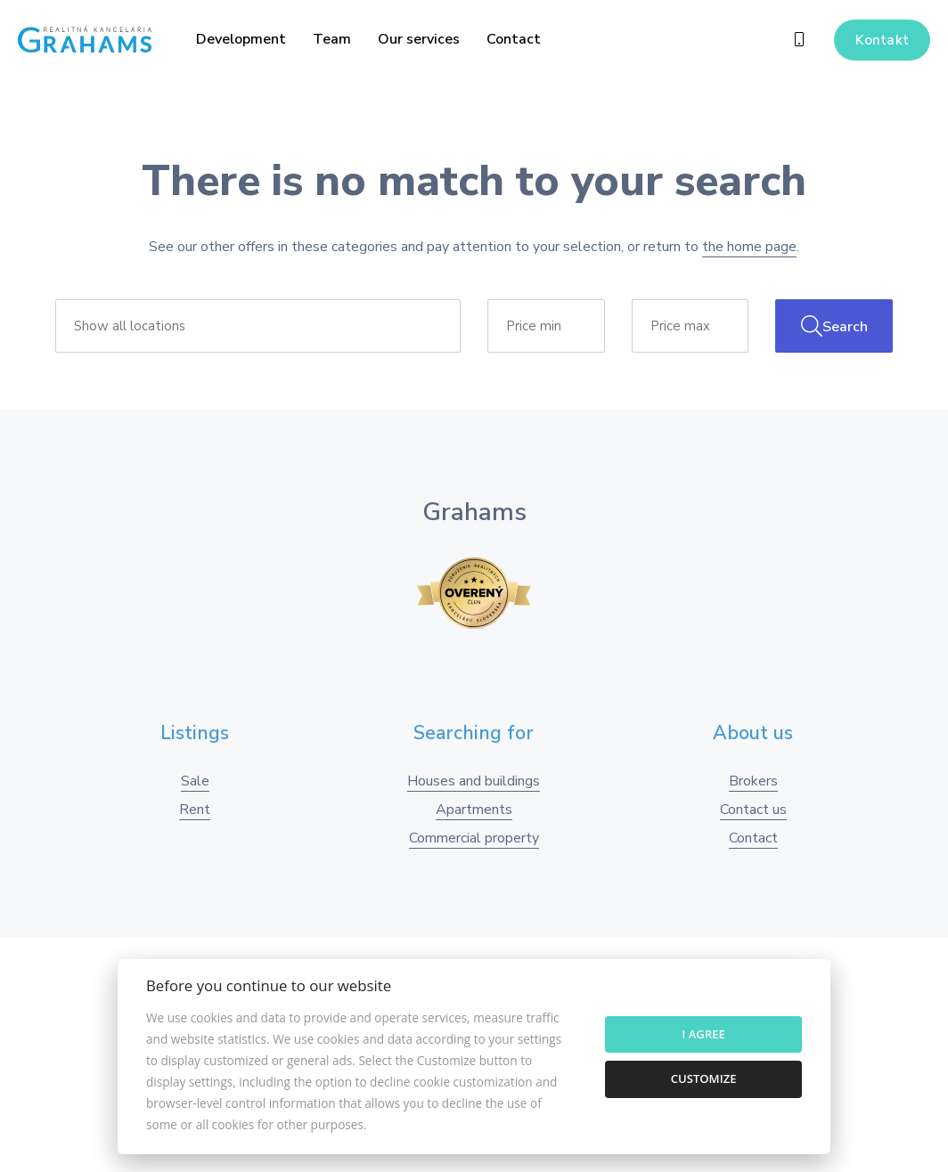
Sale (195, 781)
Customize (704, 1078)
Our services (419, 39)
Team (332, 39)
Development (241, 39)
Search (834, 326)
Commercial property (474, 838)
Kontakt (882, 40)
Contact (513, 39)
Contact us (753, 809)
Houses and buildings (473, 781)
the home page (749, 246)
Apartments (474, 809)
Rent (194, 809)
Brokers (753, 781)
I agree (703, 1034)
